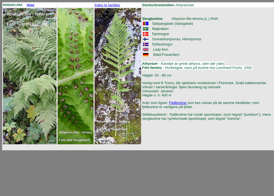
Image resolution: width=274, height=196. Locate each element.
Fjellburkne (178, 103)
